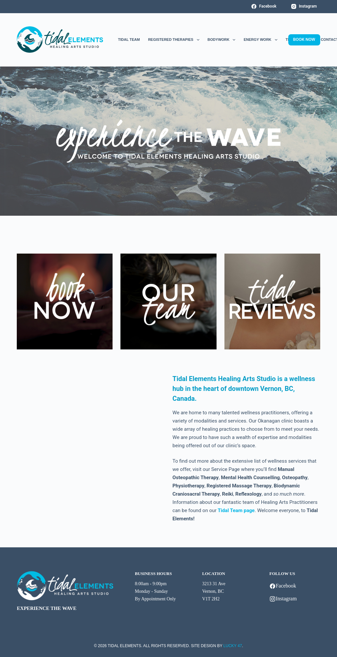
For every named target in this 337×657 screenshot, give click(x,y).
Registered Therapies (173, 40)
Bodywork (222, 40)
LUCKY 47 (232, 645)
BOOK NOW (304, 39)
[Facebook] (263, 6)
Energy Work (260, 40)
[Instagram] (304, 6)
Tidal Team (129, 39)
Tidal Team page (236, 510)
